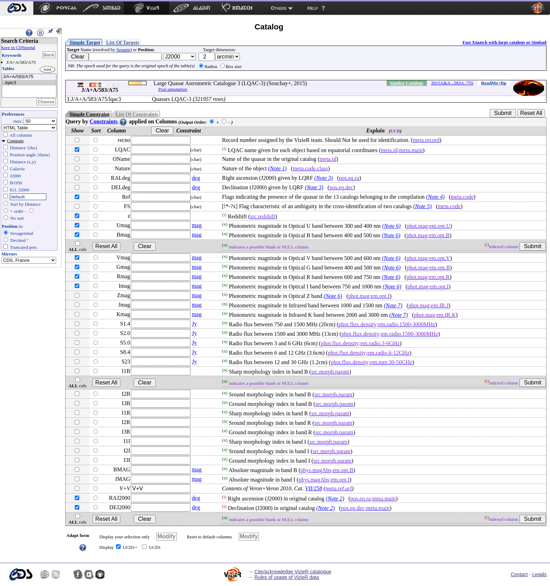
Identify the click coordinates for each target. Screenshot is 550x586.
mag (197, 225)
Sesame (123, 49)
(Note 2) (335, 499)
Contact (519, 574)
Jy (194, 324)
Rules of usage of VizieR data (286, 577)
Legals (539, 574)
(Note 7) (393, 305)
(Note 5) (422, 206)
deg (196, 178)
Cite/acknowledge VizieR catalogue (292, 571)
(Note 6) (391, 226)
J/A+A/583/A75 (29, 77)
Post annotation (172, 89)
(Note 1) (277, 168)
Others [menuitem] (279, 8)
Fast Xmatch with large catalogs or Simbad (504, 42)
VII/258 (313, 488)
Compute (15, 140)
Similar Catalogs (406, 83)
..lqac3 (29, 83)
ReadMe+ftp (494, 83)
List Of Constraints (136, 114)
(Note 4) (435, 197)
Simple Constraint (89, 114)
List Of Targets (122, 42)
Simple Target (84, 42)
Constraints (108, 121)
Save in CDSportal (18, 47)
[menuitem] (16, 8)
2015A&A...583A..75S (452, 83)
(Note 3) (323, 178)
